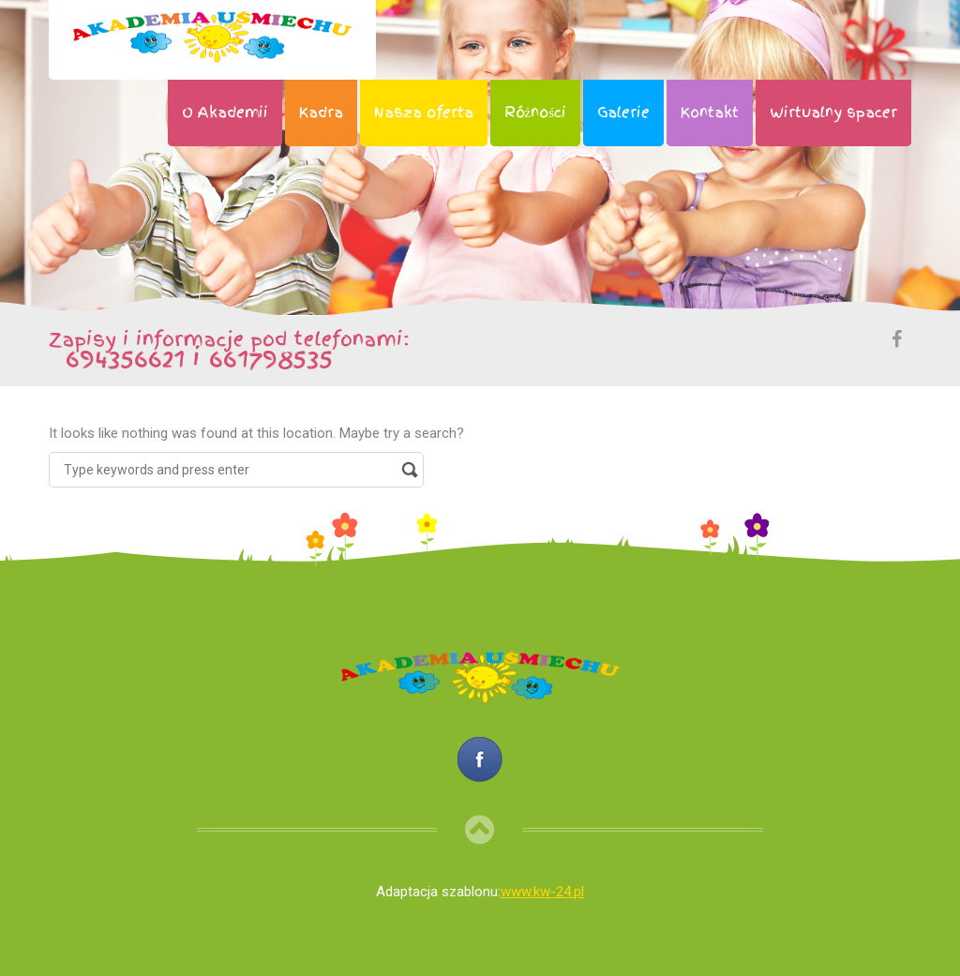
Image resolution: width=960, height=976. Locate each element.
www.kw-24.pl (542, 891)
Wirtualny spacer (833, 112)
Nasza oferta (423, 112)
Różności (535, 112)
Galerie (623, 112)
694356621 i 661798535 (191, 358)
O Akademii (225, 112)
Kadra (321, 112)
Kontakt (710, 112)
